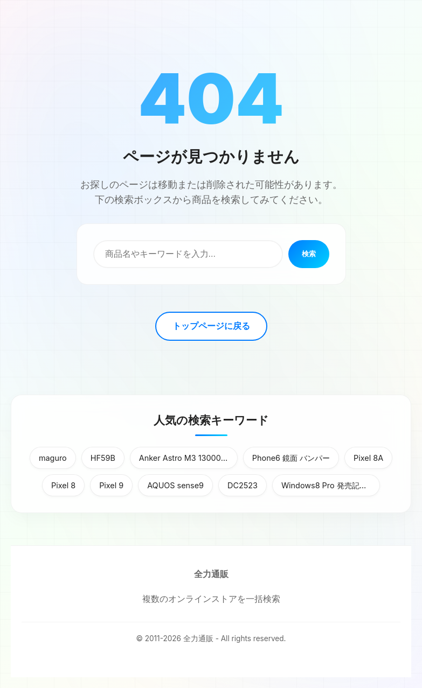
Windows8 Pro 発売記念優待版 (330, 485)
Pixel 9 (111, 485)
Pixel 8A (368, 457)
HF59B (103, 457)
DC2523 (242, 485)
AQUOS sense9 (175, 485)
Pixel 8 (63, 485)
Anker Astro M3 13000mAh (188, 457)
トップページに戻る (211, 325)
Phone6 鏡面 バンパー (291, 457)
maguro (53, 457)
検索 (309, 254)
